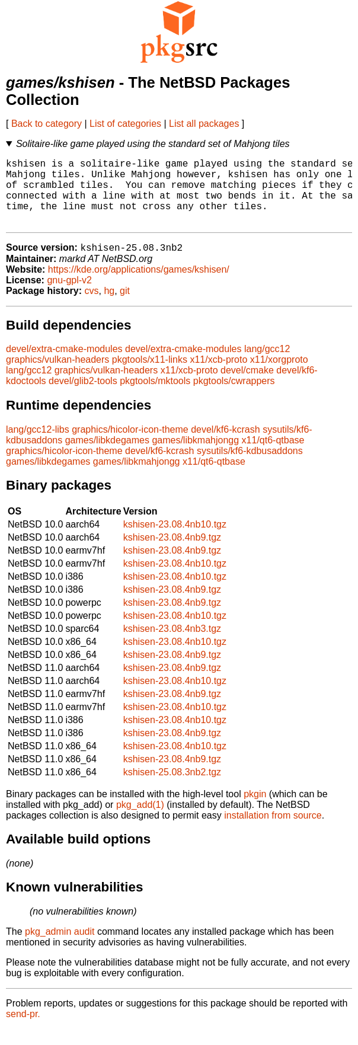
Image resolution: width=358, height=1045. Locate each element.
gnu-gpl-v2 (69, 296)
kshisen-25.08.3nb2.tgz (172, 788)
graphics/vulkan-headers (57, 375)
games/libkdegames (107, 456)
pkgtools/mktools (155, 397)
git (125, 307)
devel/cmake (247, 386)
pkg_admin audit (59, 947)
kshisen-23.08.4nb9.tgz (172, 553)
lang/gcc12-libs (37, 445)
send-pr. (23, 1030)
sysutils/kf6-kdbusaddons (250, 467)
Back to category (46, 124)
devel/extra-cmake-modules (64, 365)
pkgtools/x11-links (149, 375)
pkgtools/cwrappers (234, 397)
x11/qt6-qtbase (273, 456)
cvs (92, 307)
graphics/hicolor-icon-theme (130, 445)
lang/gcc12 (267, 365)
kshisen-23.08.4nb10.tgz (174, 540)
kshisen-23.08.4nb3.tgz (172, 645)
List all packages (204, 124)
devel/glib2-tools (83, 397)
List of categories (125, 124)
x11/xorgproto (279, 375)
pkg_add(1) (140, 821)
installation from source (273, 831)
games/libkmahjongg (195, 456)
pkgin (255, 810)
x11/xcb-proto (218, 375)
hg (109, 307)
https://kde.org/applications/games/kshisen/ (138, 285)
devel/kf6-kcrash (225, 445)
